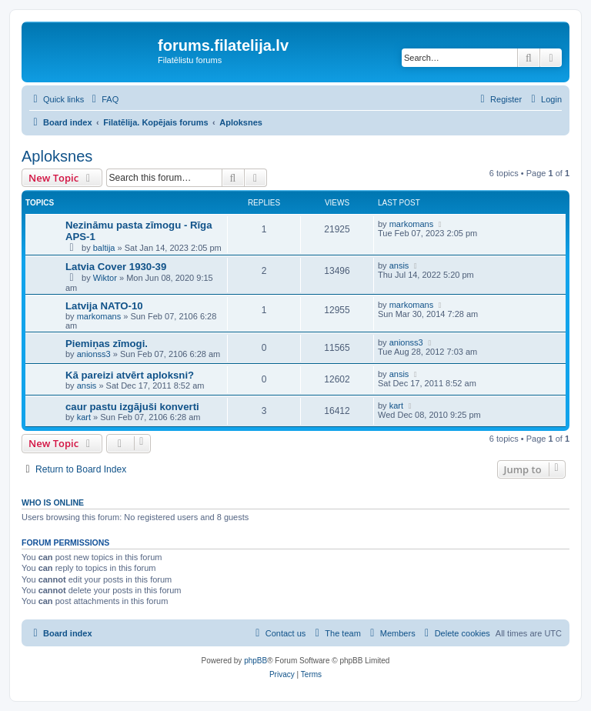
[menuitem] (103, 99)
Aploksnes (57, 156)
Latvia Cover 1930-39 (115, 266)
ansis (399, 265)
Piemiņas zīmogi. (106, 343)
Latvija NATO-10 (104, 306)
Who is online (53, 502)
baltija (104, 247)
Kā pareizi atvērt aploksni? (129, 375)
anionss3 (94, 354)
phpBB (255, 660)
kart (84, 417)
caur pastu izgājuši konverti (132, 406)
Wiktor (105, 277)
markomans (411, 224)
